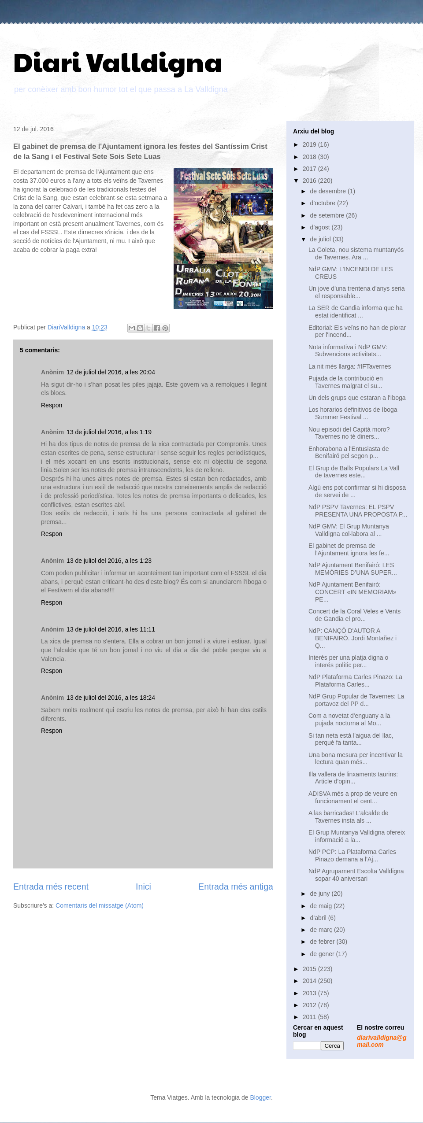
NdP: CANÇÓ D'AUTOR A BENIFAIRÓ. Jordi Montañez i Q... (352, 638)
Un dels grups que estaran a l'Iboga (357, 397)
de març (322, 929)
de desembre (329, 191)
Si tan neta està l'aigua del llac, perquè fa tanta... (350, 739)
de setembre (328, 215)
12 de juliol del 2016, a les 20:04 (111, 372)
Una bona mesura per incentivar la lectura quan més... (355, 758)
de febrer (323, 941)
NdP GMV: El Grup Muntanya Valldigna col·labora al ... (348, 530)
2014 (310, 980)
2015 (310, 968)
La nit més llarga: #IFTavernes (349, 366)
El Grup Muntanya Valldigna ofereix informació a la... (356, 836)
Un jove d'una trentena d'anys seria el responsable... (356, 292)
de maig (322, 905)
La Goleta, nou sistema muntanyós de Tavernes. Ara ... (356, 253)
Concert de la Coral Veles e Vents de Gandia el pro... (354, 615)
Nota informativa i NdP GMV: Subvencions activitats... (347, 351)
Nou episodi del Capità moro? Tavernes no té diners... (349, 433)
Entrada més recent (51, 886)
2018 (310, 156)
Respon (51, 405)
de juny (320, 893)
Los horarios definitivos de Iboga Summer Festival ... (352, 413)
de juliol (321, 239)
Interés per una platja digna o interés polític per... (348, 661)
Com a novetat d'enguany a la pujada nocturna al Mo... (349, 719)
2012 (310, 1004)
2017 (310, 168)
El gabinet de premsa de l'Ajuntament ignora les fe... (348, 549)
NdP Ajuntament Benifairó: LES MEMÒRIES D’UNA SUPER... (352, 569)
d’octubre (323, 203)
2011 (310, 1016)
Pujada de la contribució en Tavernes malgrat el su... (345, 382)
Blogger (260, 1097)
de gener (323, 953)
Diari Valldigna (118, 61)
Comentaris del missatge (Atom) (100, 905)
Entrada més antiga (235, 886)
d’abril (319, 917)
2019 (310, 144)
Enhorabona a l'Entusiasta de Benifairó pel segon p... (348, 452)
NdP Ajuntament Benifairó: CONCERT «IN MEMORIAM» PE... (352, 592)
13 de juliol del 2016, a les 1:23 (109, 560)
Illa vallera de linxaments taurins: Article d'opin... (353, 778)
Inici (143, 886)
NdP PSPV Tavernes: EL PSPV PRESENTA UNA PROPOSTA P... (357, 510)
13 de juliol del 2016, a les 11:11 (111, 629)
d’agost (320, 227)
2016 (310, 180)
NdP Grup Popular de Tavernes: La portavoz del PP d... (356, 700)
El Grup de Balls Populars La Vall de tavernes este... (353, 472)
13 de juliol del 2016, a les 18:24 (111, 697)
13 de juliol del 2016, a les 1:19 (109, 432)
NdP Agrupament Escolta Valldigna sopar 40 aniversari (356, 875)
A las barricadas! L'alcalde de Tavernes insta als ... (348, 816)
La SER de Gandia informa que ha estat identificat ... (355, 311)
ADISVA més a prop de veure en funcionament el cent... (352, 797)
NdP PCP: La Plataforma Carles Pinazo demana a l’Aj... (352, 855)
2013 (310, 993)
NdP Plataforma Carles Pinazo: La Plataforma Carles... (355, 680)
